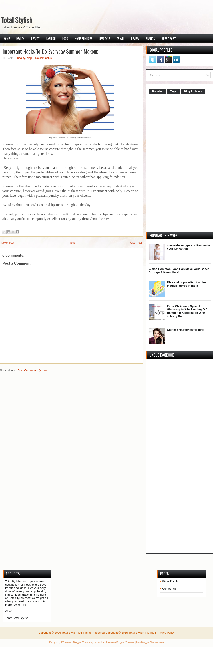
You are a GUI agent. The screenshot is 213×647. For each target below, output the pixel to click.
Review (135, 38)
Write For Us (170, 581)
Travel (120, 38)
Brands (150, 38)
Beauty (35, 38)
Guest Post (169, 38)
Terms (150, 632)
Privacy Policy (166, 632)
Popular (157, 91)
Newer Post (7, 242)
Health (20, 38)
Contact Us (169, 588)
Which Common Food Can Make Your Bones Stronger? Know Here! (179, 270)
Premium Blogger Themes (120, 642)
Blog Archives (193, 91)
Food (65, 38)
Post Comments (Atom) (33, 370)
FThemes (66, 642)
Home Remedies (83, 38)
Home (7, 38)
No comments (43, 58)
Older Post (136, 242)
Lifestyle (104, 38)
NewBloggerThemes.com (150, 642)
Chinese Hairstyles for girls (185, 329)
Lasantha (99, 642)
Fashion (51, 38)
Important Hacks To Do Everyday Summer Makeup (50, 51)
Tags (173, 91)
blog (29, 58)
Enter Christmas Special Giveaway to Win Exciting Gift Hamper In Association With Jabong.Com (187, 311)
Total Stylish (16, 20)
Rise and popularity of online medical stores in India (186, 284)
